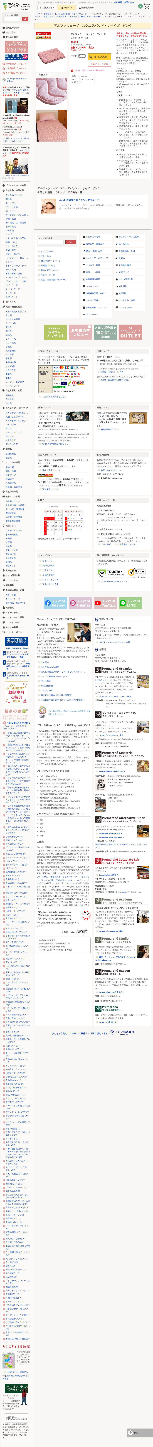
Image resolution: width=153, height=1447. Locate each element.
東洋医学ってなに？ (15, 1102)
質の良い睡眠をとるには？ (18, 1035)
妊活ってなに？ (13, 914)
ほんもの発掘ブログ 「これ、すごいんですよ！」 (63, 672)
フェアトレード (126, 307)
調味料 (9, 199)
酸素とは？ (11, 1266)
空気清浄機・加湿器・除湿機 (18, 505)
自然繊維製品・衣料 (95, 293)
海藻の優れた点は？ (15, 1084)
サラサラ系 (11, 370)
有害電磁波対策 (93, 279)
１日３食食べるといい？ (17, 1014)
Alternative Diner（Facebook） (112, 837)
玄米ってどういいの (15, 1215)
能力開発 (123, 286)
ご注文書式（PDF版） (128, 544)
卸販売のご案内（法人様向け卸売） (57, 695)
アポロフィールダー (65, 880)
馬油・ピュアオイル (15, 417)
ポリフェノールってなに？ (18, 896)
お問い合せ (129, 2)
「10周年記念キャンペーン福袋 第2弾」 (18, 666)
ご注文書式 (106, 544)
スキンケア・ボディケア (97, 258)
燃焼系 (9, 331)
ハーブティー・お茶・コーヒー (18, 258)
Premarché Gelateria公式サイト (112, 771)
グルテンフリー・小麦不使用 (18, 281)
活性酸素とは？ (13, 1273)
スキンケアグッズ (14, 432)
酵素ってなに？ (13, 1032)
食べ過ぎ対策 (12, 1262)
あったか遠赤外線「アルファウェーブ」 (72, 14)
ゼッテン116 (71, 883)
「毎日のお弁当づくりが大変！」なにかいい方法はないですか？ (18, 830)
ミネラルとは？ (13, 1138)
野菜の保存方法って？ (16, 1269)
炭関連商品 (11, 454)
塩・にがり (11, 203)
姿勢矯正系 (11, 554)
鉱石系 (9, 542)
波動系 (9, 538)
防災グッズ (11, 475)
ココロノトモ (92, 286)
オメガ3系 (10, 366)
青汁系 (9, 315)
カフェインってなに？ (16, 1066)
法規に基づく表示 (50, 584)
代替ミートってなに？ (16, 911)
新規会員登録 (48, 565)
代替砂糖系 (11, 350)
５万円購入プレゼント (16, 73)
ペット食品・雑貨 (127, 300)
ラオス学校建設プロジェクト (54, 676)
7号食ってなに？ (13, 868)
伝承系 (9, 335)
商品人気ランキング (50, 270)
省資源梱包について (110, 429)
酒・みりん (124, 244)
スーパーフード (13, 289)
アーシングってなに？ (16, 928)
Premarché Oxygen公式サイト (111, 992)
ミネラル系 (11, 339)
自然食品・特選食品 (95, 244)
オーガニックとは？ (15, 1301)
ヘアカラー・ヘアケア (16, 421)
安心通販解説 (12, 37)
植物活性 (10, 479)
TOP (136, 1433)
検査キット (11, 566)
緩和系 (9, 562)
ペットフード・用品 (15, 617)
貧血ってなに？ (13, 900)
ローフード (11, 293)
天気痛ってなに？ (14, 918)
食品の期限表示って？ (16, 1095)
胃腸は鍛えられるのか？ (17, 883)
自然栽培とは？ (13, 1294)
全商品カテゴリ (93, 237)
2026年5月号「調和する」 (18, 1372)
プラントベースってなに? (17, 1112)
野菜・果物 (11, 269)
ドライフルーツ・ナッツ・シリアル (18, 265)
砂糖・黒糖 (11, 219)
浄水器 (9, 403)
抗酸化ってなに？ (14, 1045)
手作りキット (12, 297)
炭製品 (122, 258)
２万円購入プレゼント (16, 68)
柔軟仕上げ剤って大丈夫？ (18, 1339)
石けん (9, 428)
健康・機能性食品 (94, 251)
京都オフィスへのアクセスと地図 (114, 642)
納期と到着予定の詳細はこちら (55, 444)
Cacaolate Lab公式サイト (109, 875)
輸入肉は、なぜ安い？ (16, 1238)
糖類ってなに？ (13, 979)
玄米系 (9, 327)
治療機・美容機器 (14, 517)
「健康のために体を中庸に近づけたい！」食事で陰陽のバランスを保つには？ (18, 748)
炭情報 (9, 458)
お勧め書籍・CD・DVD (96, 307)
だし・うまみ (12, 207)
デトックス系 (12, 550)
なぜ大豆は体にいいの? (16, 1077)
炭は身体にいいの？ (15, 958)
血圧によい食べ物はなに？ (18, 1098)
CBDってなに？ (13, 861)
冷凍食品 (10, 230)
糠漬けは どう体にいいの (17, 1211)
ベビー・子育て (93, 300)
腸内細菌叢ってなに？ (16, 872)
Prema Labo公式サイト (108, 1022)
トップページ (47, 251)
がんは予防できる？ (15, 844)
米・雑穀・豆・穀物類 (16, 222)
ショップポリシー (50, 579)
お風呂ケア (11, 440)
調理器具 (10, 395)
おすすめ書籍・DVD (15, 627)
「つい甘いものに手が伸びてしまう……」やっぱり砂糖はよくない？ (18, 800)
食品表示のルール (14, 1222)
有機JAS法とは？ (13, 1298)
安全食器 (10, 399)
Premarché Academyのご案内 (111, 931)
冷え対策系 (61, 16)
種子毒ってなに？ (14, 907)
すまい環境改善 (126, 279)
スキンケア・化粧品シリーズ (18, 413)
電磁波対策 (11, 513)
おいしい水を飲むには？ (17, 1087)
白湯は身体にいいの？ (16, 1018)
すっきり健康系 (13, 319)
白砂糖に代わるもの (15, 1242)
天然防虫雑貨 (125, 265)
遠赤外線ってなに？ (15, 1049)
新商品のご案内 (48, 265)
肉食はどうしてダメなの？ (18, 1290)
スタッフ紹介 (47, 690)
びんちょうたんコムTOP (64, 1033)
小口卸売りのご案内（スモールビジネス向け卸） (63, 700)
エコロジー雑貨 (93, 265)
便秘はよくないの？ (15, 840)
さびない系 (11, 323)
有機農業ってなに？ (15, 879)
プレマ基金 (46, 681)
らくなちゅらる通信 (50, 667)
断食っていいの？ (14, 875)
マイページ (47, 561)
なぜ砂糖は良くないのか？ (18, 1322)
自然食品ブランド (14, 195)
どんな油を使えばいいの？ (18, 1305)
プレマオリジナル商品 (129, 237)
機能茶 (9, 378)
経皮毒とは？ (12, 1277)
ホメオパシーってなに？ (17, 865)
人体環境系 (11, 483)
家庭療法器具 (12, 534)
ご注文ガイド (48, 570)
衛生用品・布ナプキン (16, 603)
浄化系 (9, 546)
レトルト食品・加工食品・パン (18, 238)
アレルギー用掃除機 (15, 509)
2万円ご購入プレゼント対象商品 (89, 70)
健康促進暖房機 (13, 521)
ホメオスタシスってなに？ (18, 857)
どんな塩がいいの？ (15, 1318)
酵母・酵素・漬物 (14, 273)
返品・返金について (51, 470)
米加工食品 (11, 226)
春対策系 (10, 354)
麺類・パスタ (12, 242)
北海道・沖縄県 (107, 372)
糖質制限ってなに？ (15, 1184)
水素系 (9, 347)
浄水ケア (10, 436)
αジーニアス (42, 877)
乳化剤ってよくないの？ (17, 1258)
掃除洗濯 (10, 467)
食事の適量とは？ (14, 1128)
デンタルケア (12, 444)
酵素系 (9, 358)
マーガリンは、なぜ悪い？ (18, 1315)
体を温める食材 (13, 1191)
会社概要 (118, 2)
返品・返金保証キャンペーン (54, 279)
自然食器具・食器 (127, 251)
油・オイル (11, 211)
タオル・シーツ (13, 599)
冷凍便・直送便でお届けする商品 (115, 380)
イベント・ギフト (14, 632)
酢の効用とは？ (13, 1091)
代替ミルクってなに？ (16, 1073)
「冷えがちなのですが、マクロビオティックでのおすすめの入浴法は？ (18, 781)
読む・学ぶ (46, 256)
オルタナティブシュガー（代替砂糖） (18, 215)
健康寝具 (47, 14)
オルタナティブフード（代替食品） (18, 277)
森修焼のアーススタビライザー (64, 877)
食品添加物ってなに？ (16, 1080)
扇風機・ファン (13, 501)
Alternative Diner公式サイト (110, 833)
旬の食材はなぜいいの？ (17, 1069)
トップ (37, 14)
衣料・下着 (11, 595)
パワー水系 (11, 343)
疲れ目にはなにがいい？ (17, 932)
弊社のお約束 (47, 686)
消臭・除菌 (11, 471)
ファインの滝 (47, 880)
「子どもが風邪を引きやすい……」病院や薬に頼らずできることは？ (18, 790)
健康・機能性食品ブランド (18, 311)
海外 (121, 372)
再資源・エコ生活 (14, 487)
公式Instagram (121, 892)
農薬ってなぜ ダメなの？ (17, 1207)
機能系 (9, 374)
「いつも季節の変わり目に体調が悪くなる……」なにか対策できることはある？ (18, 809)
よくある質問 (48, 575)
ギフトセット (92, 314)
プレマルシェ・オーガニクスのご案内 (115, 696)
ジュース (10, 262)
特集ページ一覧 (48, 275)
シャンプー (11, 424)
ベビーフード (12, 285)
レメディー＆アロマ (15, 382)
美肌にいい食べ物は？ (16, 854)
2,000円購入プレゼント (16, 64)
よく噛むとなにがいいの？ (18, 1022)
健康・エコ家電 (93, 272)
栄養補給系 (11, 362)
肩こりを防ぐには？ (15, 942)
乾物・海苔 (11, 250)
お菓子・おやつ (13, 254)
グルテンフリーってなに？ (18, 1187)
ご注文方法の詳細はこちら (54, 396)
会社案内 (45, 662)
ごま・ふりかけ (13, 246)
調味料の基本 (12, 1287)
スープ (9, 234)
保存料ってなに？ (14, 1218)
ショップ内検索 (11, 15)
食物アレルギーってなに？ (18, 904)
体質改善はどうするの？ (17, 893)
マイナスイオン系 (14, 530)
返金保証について (50, 489)
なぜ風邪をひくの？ (15, 836)
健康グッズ (48, 16)
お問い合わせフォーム (111, 470)
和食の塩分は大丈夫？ (16, 1180)
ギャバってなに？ (14, 962)
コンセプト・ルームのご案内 (111, 735)
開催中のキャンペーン (51, 261)
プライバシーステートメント (114, 581)
